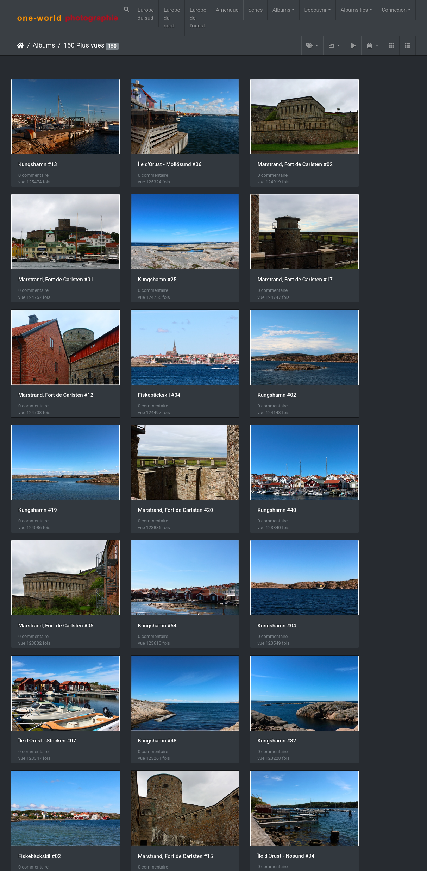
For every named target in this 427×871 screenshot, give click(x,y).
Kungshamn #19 (141, 362)
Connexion (394, 10)
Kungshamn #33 (37, 780)
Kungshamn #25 (37, 258)
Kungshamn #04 (245, 467)
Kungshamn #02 (37, 362)
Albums (281, 10)
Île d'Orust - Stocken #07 (359, 467)
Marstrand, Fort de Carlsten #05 (55, 467)
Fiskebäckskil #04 (351, 258)
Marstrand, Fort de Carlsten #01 (367, 153)
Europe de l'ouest (198, 18)
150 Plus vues (83, 45)
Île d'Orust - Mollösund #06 (154, 153)
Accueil (20, 45)
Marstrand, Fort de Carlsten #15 (367, 571)
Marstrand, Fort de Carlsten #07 (263, 676)
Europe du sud (146, 14)
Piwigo (210, 856)
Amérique (227, 10)
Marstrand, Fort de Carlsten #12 (263, 258)
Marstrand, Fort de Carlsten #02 (263, 153)
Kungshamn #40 (349, 362)
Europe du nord (172, 18)
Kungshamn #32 (141, 571)
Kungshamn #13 (37, 153)
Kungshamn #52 (349, 676)
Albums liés (354, 10)
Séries (255, 10)
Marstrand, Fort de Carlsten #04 (159, 676)
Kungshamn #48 (37, 571)
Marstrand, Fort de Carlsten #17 (159, 258)
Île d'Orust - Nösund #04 (46, 676)
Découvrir (315, 10)
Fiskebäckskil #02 (247, 571)
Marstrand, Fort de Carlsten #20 (263, 362)
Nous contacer (239, 856)
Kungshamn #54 (141, 467)
